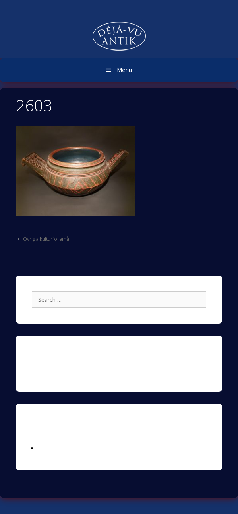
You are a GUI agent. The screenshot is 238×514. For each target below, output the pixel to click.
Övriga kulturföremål (46, 239)
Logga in (49, 448)
